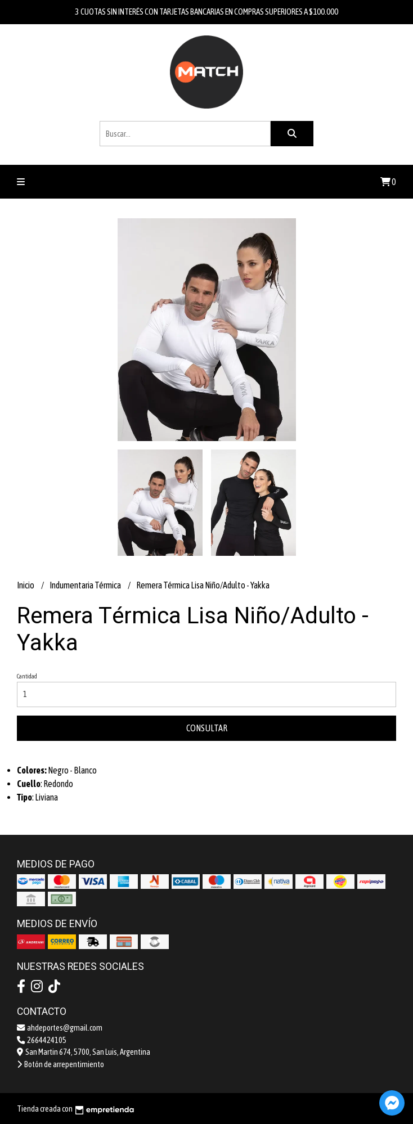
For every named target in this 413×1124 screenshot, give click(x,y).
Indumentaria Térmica (86, 585)
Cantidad (27, 676)
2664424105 (41, 1040)
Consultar (206, 728)
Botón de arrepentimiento (60, 1064)
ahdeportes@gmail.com (59, 1027)
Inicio (26, 585)
